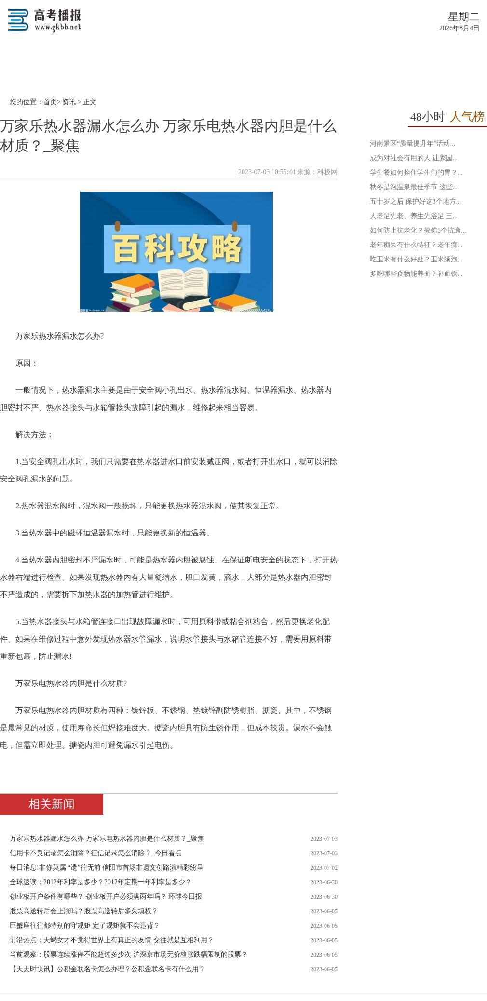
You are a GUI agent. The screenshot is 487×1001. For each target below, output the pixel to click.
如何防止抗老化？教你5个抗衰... (418, 230)
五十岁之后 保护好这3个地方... (415, 201)
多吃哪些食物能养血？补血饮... (416, 273)
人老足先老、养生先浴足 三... (414, 215)
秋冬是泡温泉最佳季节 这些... (414, 187)
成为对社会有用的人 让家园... (414, 158)
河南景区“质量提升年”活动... (412, 143)
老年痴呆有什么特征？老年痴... (416, 244)
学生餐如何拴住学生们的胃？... (416, 172)
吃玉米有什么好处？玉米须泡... (416, 259)
